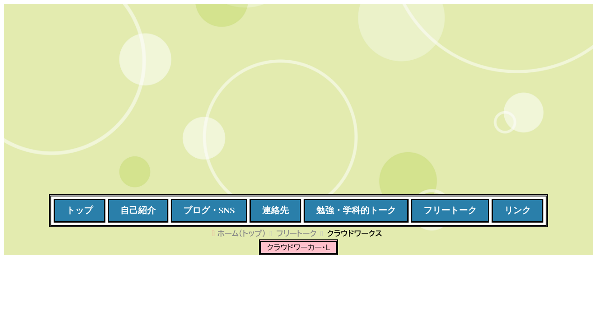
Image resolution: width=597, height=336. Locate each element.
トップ (79, 210)
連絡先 (275, 210)
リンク (517, 210)
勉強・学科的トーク (356, 210)
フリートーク (450, 210)
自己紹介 (138, 210)
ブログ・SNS (209, 210)
